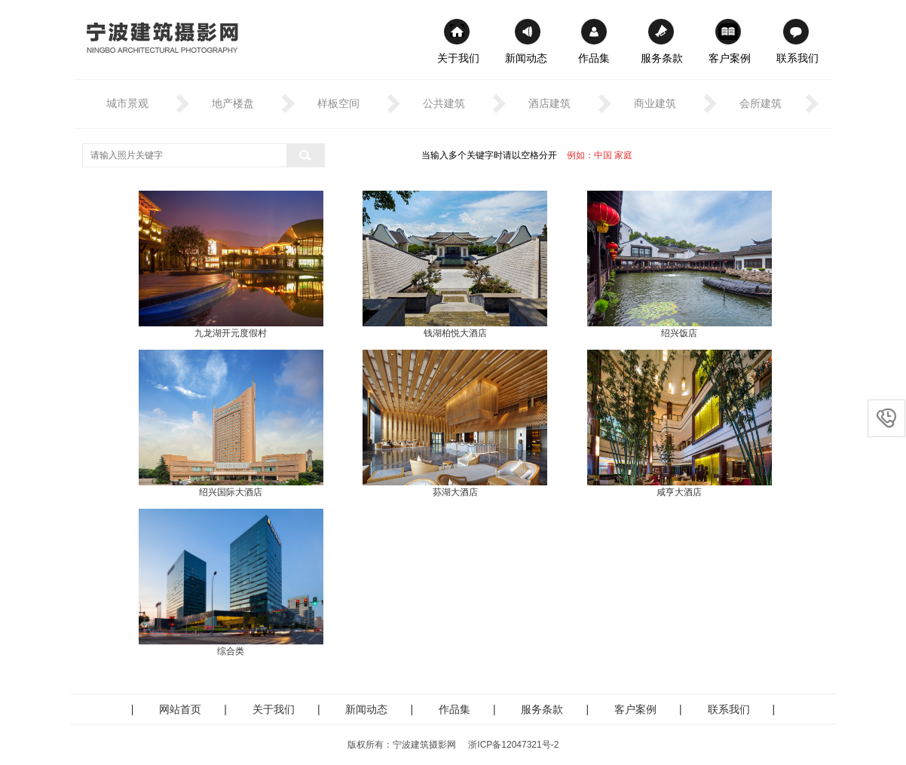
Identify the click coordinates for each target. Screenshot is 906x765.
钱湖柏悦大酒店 (455, 333)
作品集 (594, 58)
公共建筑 (444, 103)
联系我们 (797, 58)
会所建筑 (760, 103)
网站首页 (180, 709)
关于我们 (458, 58)
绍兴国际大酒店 (230, 492)
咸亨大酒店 (679, 492)
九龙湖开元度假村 (230, 333)
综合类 (230, 651)
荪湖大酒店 (455, 492)
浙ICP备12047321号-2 (513, 744)
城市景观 (127, 103)
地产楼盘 (233, 103)
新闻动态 (526, 58)
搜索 (305, 155)
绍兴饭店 (679, 333)
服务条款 (662, 58)
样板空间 (338, 103)
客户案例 (730, 58)
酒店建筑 (549, 103)
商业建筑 (655, 103)
